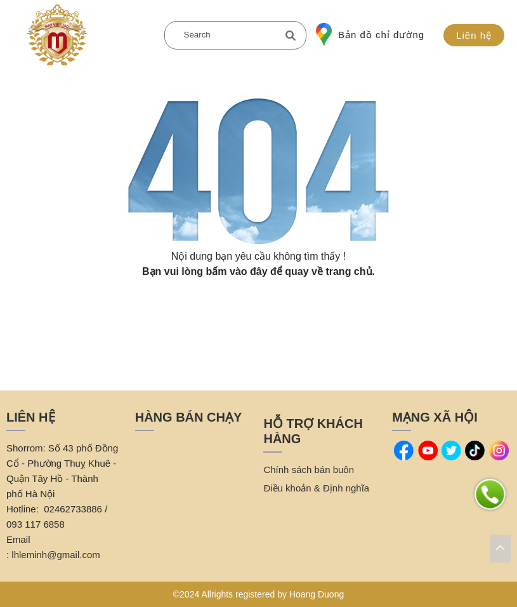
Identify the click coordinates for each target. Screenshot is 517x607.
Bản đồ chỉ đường (370, 34)
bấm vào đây (237, 271)
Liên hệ (474, 35)
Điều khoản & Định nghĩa (316, 488)
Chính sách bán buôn (308, 469)
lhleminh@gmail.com (55, 554)
